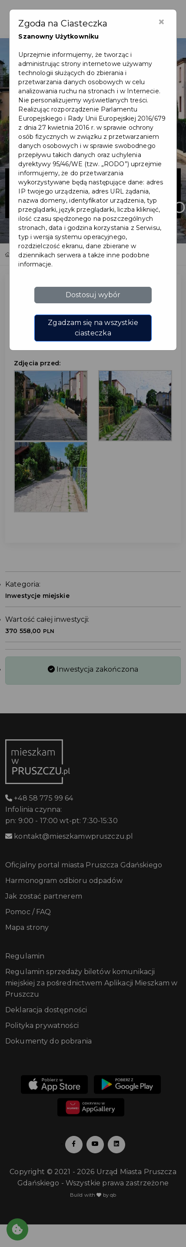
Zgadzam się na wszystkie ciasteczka (93, 327)
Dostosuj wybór (93, 295)
